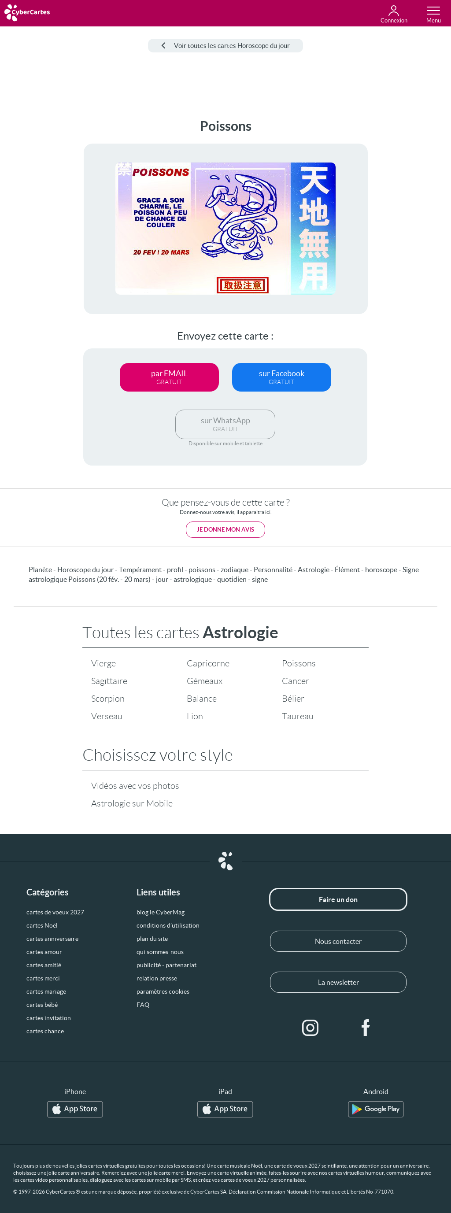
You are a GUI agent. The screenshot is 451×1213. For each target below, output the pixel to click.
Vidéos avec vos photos (135, 786)
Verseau (106, 716)
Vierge (103, 663)
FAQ (143, 1004)
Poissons (299, 663)
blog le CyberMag (161, 912)
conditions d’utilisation (168, 925)
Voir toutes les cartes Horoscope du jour (225, 45)
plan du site (152, 938)
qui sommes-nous (160, 951)
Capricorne (208, 663)
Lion (195, 716)
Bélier (293, 698)
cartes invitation (48, 1017)
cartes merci (43, 978)
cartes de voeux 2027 (55, 912)
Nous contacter (338, 941)
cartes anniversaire (52, 938)
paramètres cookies (163, 991)
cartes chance (45, 1031)
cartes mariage (46, 991)
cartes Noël (42, 925)
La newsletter (338, 982)
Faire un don (338, 899)
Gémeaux (204, 681)
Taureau (298, 716)
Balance (202, 698)
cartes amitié (43, 965)
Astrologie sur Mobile (132, 803)
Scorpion (108, 698)
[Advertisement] (34, 250)
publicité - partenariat (166, 965)
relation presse (157, 978)
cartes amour (44, 951)
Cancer (295, 681)
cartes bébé (42, 1004)
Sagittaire (109, 681)
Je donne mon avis (225, 529)
